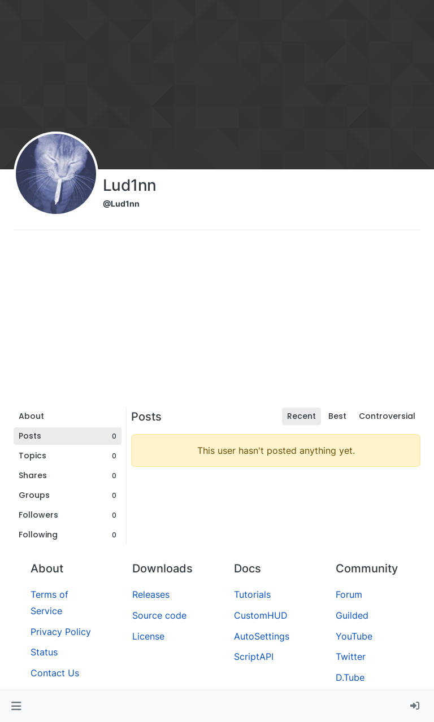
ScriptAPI (254, 656)
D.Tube (350, 677)
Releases (151, 594)
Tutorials (252, 594)
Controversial (387, 416)
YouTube (354, 636)
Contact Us (55, 673)
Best (337, 416)
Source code (159, 615)
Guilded (352, 615)
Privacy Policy (61, 631)
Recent (301, 416)
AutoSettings (261, 636)
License (148, 636)
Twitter (351, 656)
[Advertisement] (217, 323)
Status (44, 652)
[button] (16, 706)
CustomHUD (261, 615)
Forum (349, 594)
